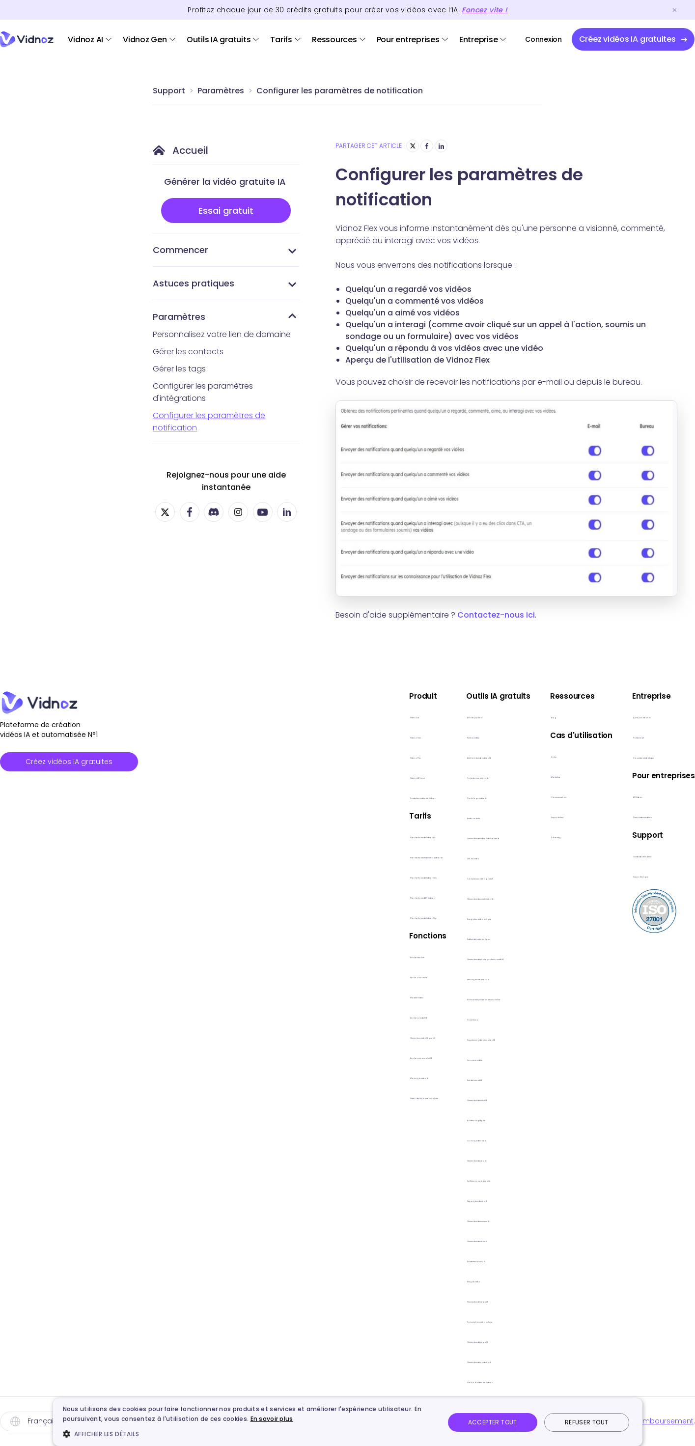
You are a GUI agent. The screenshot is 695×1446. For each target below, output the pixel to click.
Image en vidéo (408, 1058)
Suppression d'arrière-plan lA (432, 1038)
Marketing (564, 775)
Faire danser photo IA (418, 776)
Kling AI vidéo (403, 1279)
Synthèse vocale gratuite (425, 1179)
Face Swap (399, 1017)
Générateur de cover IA (422, 1239)
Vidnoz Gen (145, 39)
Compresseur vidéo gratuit (428, 876)
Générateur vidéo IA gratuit (280, 1036)
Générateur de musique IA (427, 1219)
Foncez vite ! (484, 10)
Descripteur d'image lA (420, 1299)
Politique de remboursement (643, 1421)
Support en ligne (658, 874)
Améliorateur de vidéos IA (426, 756)
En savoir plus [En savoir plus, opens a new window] (271, 1419)
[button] (248, 1434)
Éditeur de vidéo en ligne (424, 937)
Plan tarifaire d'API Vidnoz (276, 896)
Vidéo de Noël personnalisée (283, 1096)
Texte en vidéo (406, 735)
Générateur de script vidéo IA (433, 897)
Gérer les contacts (188, 351)
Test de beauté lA (411, 1078)
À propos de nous (661, 715)
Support (169, 90)
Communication (576, 795)
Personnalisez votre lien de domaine (222, 334)
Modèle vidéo (255, 995)
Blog (554, 715)
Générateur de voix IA (418, 1158)
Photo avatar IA (258, 975)
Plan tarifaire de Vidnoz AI (277, 835)
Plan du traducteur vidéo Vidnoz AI (294, 855)
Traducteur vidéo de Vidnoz (282, 796)
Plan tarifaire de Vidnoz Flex (280, 916)
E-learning (565, 835)
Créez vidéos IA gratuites (69, 761)
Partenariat (648, 735)
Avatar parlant (406, 715)
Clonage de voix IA (413, 1138)
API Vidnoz (647, 795)
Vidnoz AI (85, 39)
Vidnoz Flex (250, 756)
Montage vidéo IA (262, 1076)
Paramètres (220, 90)
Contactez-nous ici (496, 615)
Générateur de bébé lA (421, 1098)
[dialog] (347, 1422)
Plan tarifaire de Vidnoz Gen (281, 875)
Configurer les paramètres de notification (339, 90)
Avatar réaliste (256, 955)
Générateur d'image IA (420, 1340)
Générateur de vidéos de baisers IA (444, 836)
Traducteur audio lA (415, 1259)
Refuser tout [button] (587, 1422)
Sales (555, 755)
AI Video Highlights (412, 1118)
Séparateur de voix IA (418, 1199)
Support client (572, 815)
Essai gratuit (225, 210)
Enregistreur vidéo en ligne (427, 917)
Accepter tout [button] (492, 1422)
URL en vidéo (402, 856)
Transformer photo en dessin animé (445, 997)
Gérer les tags (179, 368)
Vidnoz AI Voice (258, 776)
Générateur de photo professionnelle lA (452, 957)
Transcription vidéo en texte (430, 1320)
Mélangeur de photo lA (421, 977)
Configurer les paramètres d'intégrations (203, 392)
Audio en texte (405, 816)
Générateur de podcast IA (427, 1360)
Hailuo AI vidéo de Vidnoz (425, 1380)
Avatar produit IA (261, 1015)
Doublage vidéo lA (413, 796)
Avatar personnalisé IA (271, 1056)
